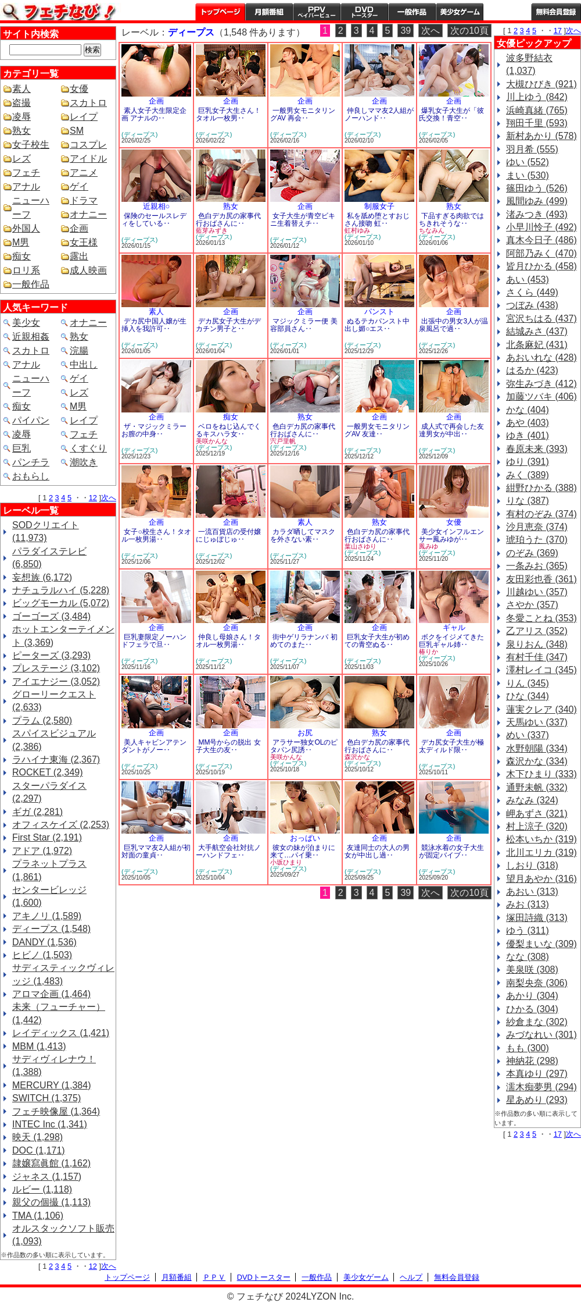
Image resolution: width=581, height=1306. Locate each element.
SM (77, 131)
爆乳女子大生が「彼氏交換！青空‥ (451, 114)
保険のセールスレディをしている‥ (154, 219)
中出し (84, 364)
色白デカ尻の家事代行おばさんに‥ (228, 219)
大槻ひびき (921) (541, 84)
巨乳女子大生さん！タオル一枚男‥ (228, 114)
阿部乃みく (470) (541, 253)
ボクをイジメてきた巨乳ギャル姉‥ (451, 641)
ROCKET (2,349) (47, 772)
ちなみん (431, 230)
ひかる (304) (532, 1009)
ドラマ (84, 200)
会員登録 (556, 11)
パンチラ (30, 462)
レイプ (84, 117)
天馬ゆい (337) (537, 722)
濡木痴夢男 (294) (541, 1087)
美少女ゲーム (459, 11)
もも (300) (527, 1048)
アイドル (88, 158)
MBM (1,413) (39, 1046)
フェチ (26, 172)
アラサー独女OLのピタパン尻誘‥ (304, 746)
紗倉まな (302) (537, 1022)
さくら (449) (532, 292)
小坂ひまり (286, 862)
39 (405, 30)
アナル (26, 186)
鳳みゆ (428, 546)
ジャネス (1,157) (46, 1177)
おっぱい (305, 838)
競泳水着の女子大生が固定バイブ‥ (451, 851)
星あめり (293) (537, 1100)
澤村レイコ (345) (541, 670)
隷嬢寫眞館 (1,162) (51, 1163)
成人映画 (88, 270)
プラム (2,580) (42, 720)
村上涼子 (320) (537, 826)
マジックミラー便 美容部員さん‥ (304, 325)
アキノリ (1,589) (46, 916)
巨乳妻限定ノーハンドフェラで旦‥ (154, 641)
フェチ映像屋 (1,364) (56, 1111)
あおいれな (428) (541, 357)
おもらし (30, 476)
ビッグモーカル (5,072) (60, 603)
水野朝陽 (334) (537, 748)
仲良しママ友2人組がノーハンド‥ (379, 114)
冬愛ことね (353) (541, 618)
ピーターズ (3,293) (51, 655)
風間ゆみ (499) (537, 201)
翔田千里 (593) (537, 123)
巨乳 (21, 448)
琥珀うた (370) (537, 540)
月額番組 (269, 11)
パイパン (30, 420)
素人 (21, 89)
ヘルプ (507, 11)
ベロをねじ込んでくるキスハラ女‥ (228, 430)
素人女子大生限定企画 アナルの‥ (154, 114)
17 (558, 30)
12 (93, 497)
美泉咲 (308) (532, 969)
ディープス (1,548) (51, 929)
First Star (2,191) (47, 837)
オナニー (88, 214)
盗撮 (21, 103)
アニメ (84, 172)
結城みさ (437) (537, 331)
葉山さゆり (360, 546)
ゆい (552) (527, 162)
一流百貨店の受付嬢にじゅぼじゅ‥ (228, 535)
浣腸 (79, 350)
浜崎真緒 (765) (537, 110)
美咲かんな (212, 440)
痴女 (21, 256)
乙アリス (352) (537, 631)
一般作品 (412, 11)
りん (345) (527, 683)
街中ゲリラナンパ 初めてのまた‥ (304, 641)
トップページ (220, 11)
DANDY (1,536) (44, 942)
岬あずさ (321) (537, 814)
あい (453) (527, 279)
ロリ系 (26, 270)
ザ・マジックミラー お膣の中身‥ (154, 430)
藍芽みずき (212, 230)
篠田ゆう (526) (537, 188)
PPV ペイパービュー (316, 11)
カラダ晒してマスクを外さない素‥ (302, 535)
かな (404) (527, 410)
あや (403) (527, 423)
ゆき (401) (527, 435)
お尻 (305, 732)
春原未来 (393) (537, 449)
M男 (20, 242)
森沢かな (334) (537, 761)
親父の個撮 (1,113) (51, 1202)
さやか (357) (532, 605)
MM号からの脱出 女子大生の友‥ (228, 746)
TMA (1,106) (37, 1215)
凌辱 (21, 117)
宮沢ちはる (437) (541, 318)
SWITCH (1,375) (46, 1098)
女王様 (84, 242)
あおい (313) (532, 891)
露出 (79, 256)
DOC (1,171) (38, 1150)
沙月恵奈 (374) (537, 527)
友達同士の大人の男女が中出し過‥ (377, 851)
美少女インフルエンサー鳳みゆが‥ (451, 535)
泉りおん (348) (537, 644)
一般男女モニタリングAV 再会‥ (302, 114)
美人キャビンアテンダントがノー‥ (154, 746)
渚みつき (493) (537, 214)
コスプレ (88, 145)
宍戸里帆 (283, 440)
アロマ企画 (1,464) (51, 994)
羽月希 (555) (532, 149)
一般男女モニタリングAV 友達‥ (377, 430)
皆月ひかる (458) (541, 266)
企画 (79, 228)
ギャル (454, 627)
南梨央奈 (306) (537, 983)
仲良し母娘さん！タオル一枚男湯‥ (228, 641)
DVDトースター (364, 11)
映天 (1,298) (37, 1137)
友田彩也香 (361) (541, 579)
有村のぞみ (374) (541, 514)
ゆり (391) (527, 462)
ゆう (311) (527, 930)
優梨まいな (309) (541, 944)
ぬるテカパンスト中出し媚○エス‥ (377, 325)
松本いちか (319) (541, 839)
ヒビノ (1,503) (42, 955)
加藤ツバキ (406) (541, 396)
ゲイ (79, 186)
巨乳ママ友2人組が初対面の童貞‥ (156, 851)
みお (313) (527, 904)
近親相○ (156, 206)
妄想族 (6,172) (42, 577)
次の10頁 (469, 30)
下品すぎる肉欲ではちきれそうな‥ (451, 219)
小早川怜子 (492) (541, 227)
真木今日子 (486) (541, 240)
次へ (108, 497)
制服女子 (379, 206)
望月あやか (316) (541, 879)
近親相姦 (30, 336)
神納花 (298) (532, 1061)
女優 (79, 89)
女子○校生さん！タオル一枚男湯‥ (156, 535)
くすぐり (88, 448)
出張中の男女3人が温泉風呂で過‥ (453, 325)
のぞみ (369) (532, 553)
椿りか (428, 651)
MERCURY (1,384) (51, 1085)
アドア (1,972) (42, 851)
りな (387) (527, 501)
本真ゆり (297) (537, 1074)
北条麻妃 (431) (537, 345)
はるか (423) (532, 370)
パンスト (379, 311)
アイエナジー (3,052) (56, 681)
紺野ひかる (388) (541, 488)
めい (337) (527, 735)
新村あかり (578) (541, 136)
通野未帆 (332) (537, 787)
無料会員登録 (456, 1277)
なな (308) (527, 957)
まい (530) (527, 175)
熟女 (21, 131)
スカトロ (88, 103)
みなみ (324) (532, 800)
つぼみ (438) (532, 305)
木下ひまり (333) (541, 774)
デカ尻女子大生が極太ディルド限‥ (451, 746)
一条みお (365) (537, 566)
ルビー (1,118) (42, 1189)
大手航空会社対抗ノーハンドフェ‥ (228, 851)
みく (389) (527, 475)
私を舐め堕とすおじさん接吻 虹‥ (377, 219)
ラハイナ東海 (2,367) (56, 759)
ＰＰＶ (214, 1277)
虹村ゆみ (357, 230)
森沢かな (357, 756)
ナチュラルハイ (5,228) (60, 590)
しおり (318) (532, 865)
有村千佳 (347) (537, 657)
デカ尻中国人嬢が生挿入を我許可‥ (154, 325)
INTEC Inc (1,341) (49, 1124)
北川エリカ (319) (541, 852)
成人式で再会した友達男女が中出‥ (451, 430)
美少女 (26, 323)
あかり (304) (532, 996)
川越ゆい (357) (537, 592)
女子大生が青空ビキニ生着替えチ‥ (302, 219)
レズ (21, 158)
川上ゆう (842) (537, 97)
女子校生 (30, 145)
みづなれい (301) (541, 1035)
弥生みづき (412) (541, 384)
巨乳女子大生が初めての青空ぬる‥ (377, 641)
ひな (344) (527, 696)
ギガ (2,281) (37, 812)
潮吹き (84, 462)
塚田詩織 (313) (537, 918)
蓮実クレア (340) (541, 709)
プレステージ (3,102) (56, 668)
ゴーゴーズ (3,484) (51, 616)
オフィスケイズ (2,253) (60, 825)
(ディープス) (139, 134)
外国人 (26, 228)
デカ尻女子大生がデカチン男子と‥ (228, 325)
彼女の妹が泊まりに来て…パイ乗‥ (302, 851)
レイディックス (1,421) (60, 1033)
